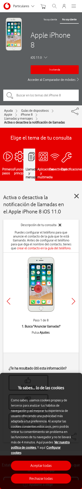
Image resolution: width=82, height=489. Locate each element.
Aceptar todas (41, 465)
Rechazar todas (41, 478)
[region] (41, 431)
